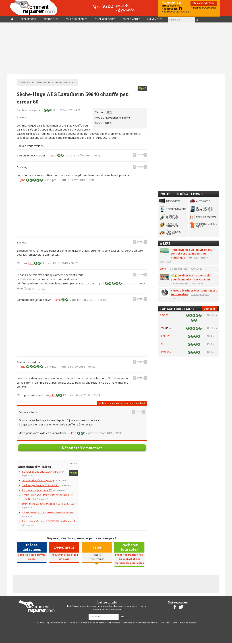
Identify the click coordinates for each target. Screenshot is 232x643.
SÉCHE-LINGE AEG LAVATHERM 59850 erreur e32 (48, 513)
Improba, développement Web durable (100, 623)
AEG (109, 112)
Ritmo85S (165, 351)
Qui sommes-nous (56, 623)
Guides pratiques (105, 19)
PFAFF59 (165, 336)
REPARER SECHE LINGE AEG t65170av (41, 472)
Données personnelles (134, 623)
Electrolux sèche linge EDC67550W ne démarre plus (49, 521)
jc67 (162, 344)
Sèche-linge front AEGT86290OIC (40, 485)
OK (122, 617)
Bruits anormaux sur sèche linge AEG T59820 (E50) (48, 504)
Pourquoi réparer (76, 19)
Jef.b (41, 110)
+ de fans (172, 9)
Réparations (28, 19)
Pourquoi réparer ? (198, 257)
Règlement (152, 623)
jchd (23, 180)
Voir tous (209, 308)
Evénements (154, 19)
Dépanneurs (51, 19)
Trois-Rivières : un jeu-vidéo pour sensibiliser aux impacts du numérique (192, 253)
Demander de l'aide (203, 3)
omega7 (165, 315)
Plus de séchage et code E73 (37, 490)
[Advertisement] (116, 48)
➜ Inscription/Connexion (203, 8)
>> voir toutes (71, 463)
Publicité (164, 623)
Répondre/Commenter (82, 447)
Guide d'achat (131, 19)
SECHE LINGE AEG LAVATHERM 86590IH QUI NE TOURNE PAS (47, 497)
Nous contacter (188, 623)
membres (171, 6)
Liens (163, 268)
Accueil (35, 7)
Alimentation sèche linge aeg (38, 481)
